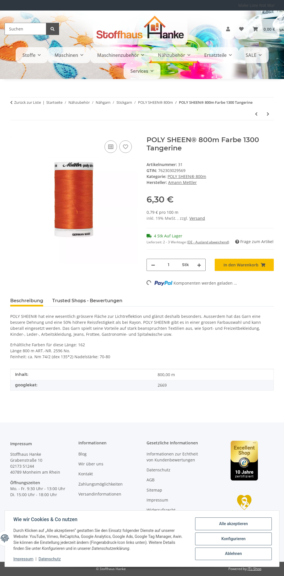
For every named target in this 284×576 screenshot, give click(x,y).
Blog (82, 454)
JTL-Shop (254, 568)
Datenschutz (50, 559)
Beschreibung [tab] (26, 300)
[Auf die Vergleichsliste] (111, 146)
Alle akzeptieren (232, 524)
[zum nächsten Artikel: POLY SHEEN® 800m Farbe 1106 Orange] (268, 114)
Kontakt (85, 473)
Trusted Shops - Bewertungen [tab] (87, 300)
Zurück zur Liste (27, 102)
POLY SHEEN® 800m (187, 176)
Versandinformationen (99, 494)
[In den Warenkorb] (14, 133)
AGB (150, 479)
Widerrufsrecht (161, 510)
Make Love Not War (256, 5)
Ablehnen (232, 553)
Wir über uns (90, 464)
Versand (197, 218)
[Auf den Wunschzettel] (125, 146)
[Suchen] (25, 29)
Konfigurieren (233, 538)
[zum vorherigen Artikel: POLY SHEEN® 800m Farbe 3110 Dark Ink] (256, 114)
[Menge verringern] (153, 265)
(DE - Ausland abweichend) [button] (208, 242)
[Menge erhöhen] (199, 265)
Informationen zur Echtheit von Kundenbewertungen (172, 457)
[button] (228, 29)
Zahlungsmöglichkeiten (100, 484)
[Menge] (168, 265)
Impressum (24, 559)
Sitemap (154, 490)
